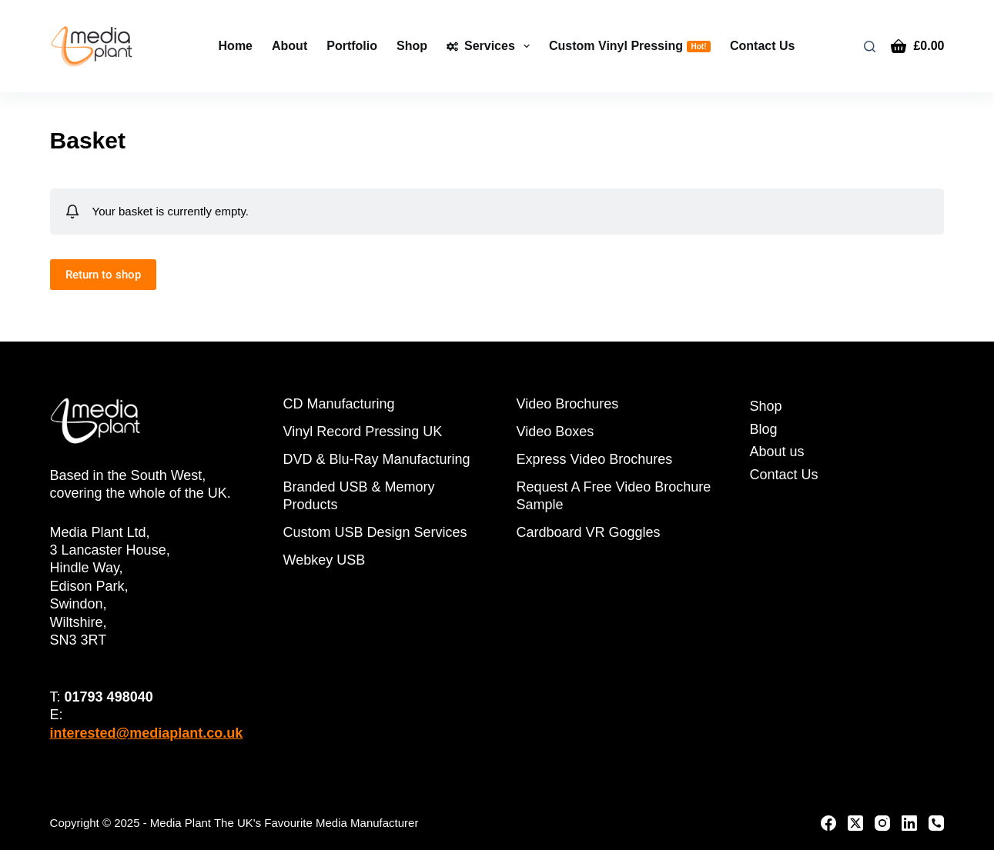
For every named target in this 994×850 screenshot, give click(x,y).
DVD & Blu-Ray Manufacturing (376, 459)
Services (491, 46)
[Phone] (936, 823)
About (289, 45)
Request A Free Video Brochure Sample (613, 495)
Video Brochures (567, 404)
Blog (763, 429)
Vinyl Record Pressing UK (363, 431)
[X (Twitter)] (855, 823)
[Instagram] (882, 823)
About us (776, 451)
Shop (412, 45)
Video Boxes (555, 431)
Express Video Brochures (594, 459)
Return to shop (103, 275)
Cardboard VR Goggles (588, 532)
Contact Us (762, 45)
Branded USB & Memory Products (359, 495)
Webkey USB (324, 560)
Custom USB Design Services (375, 532)
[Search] (869, 46)
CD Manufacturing (339, 404)
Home (236, 45)
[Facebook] (828, 823)
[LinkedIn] (909, 823)
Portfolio (351, 45)
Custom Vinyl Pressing (630, 45)
